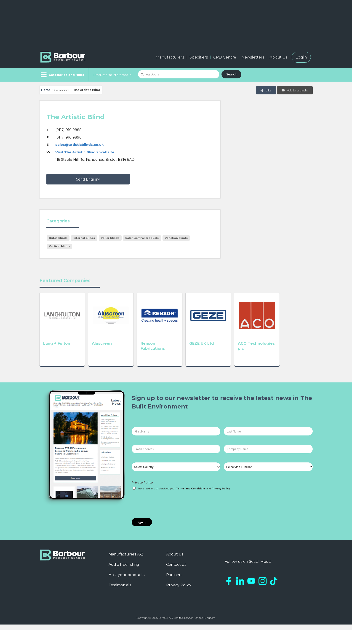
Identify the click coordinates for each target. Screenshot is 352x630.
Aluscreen (108, 350)
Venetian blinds (176, 238)
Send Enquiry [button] (88, 179)
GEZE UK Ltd (221, 350)
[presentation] (166, 510)
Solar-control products (142, 238)
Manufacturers (170, 57)
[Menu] (62, 75)
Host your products (126, 580)
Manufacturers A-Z (126, 559)
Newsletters (253, 57)
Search (231, 74)
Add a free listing (124, 570)
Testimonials (120, 590)
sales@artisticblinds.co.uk (79, 144)
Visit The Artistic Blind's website (84, 152)
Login (301, 57)
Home (45, 90)
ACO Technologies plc (286, 350)
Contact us (176, 570)
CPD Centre (224, 57)
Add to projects (294, 90)
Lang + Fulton (56, 350)
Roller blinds (110, 238)
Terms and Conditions (191, 493)
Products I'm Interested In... (113, 75)
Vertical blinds (59, 246)
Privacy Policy (142, 488)
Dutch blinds (58, 238)
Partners (174, 580)
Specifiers (198, 57)
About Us (278, 57)
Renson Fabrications (174, 350)
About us (174, 559)
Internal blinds (84, 238)
